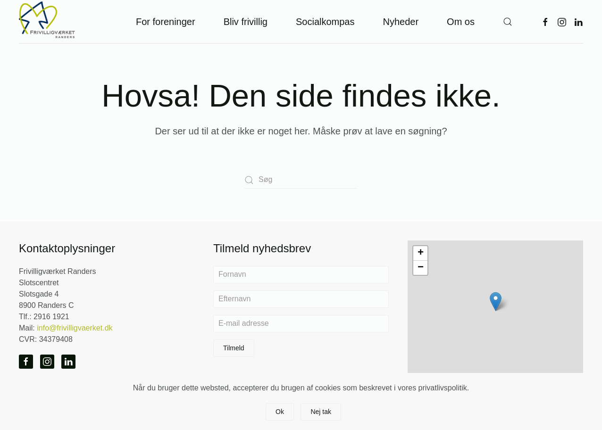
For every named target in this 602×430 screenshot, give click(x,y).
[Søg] (301, 180)
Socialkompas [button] (325, 22)
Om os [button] (461, 22)
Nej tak (320, 411)
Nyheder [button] (400, 22)
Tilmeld (233, 348)
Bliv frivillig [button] (246, 22)
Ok (280, 411)
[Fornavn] (301, 274)
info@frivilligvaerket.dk (74, 328)
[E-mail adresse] (301, 323)
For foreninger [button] (165, 22)
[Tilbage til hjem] (47, 21)
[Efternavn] (301, 299)
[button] (507, 22)
